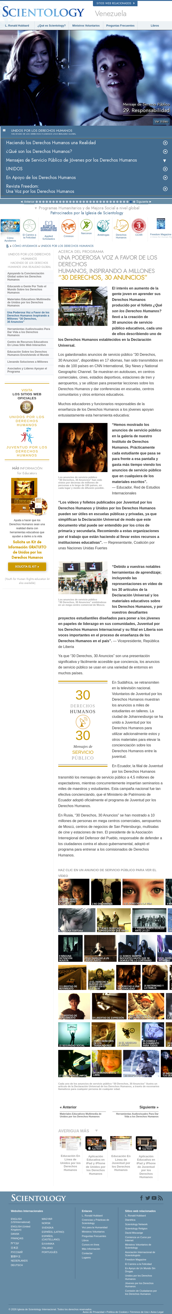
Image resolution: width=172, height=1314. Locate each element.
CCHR (138, 227)
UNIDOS (14, 169)
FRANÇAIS (17, 1238)
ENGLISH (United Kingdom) (20, 1228)
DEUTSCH (17, 1265)
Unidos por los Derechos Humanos (138, 1277)
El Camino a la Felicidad (29, 228)
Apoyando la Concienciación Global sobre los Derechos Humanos (25, 276)
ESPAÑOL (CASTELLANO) (51, 1238)
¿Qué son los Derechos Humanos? (39, 151)
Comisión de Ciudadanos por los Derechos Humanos (141, 1292)
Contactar (87, 1253)
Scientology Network (136, 1224)
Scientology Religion (136, 1228)
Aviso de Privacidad (93, 1312)
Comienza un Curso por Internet (138, 1239)
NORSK (46, 1223)
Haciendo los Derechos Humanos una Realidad (51, 143)
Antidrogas (103, 227)
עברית (15, 1243)
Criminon (68, 227)
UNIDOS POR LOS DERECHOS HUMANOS (67, 246)
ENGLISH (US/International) (20, 1220)
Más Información (91, 1248)
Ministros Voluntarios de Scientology (138, 1246)
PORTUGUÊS (49, 1252)
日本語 (14, 1247)
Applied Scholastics (49, 229)
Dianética (130, 1219)
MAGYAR (47, 1219)
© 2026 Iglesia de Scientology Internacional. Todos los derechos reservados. (50, 1309)
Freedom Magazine (135, 1259)
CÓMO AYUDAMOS (25, 246)
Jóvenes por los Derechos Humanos (139, 1285)
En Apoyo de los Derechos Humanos (41, 177)
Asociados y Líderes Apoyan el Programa (27, 370)
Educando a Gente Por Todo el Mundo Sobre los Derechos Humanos (26, 289)
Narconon (86, 226)
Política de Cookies (117, 1312)
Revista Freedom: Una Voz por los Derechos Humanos (40, 189)
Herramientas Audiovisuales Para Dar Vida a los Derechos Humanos (28, 332)
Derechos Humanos (121, 228)
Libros (155, 25)
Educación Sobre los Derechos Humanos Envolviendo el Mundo (28, 353)
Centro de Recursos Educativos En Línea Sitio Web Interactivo (27, 343)
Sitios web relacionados (116, 3)
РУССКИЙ (16, 1252)
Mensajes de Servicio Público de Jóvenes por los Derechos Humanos (71, 160)
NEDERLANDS (19, 1260)
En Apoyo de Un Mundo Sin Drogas (140, 1270)
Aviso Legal (157, 1312)
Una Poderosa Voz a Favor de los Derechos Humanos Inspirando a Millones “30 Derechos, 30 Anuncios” (28, 317)
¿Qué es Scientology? (51, 25)
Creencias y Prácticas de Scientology (95, 1221)
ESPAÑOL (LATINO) (53, 1232)
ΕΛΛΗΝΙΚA (48, 1243)
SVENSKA (48, 1227)
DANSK (15, 1234)
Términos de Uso (139, 1312)
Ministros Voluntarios (86, 25)
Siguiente (142, 201)
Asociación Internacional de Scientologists (140, 1254)
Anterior (29, 201)
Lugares (86, 1257)
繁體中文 (16, 1256)
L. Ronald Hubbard (17, 25)
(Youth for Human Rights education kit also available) (27, 581)
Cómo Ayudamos (10, 238)
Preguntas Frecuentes (120, 25)
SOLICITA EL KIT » (27, 566)
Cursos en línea (90, 1244)
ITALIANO (47, 1248)
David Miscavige (134, 1232)
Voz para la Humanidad (95, 1227)
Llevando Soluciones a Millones (27, 361)
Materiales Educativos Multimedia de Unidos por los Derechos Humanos (28, 302)
